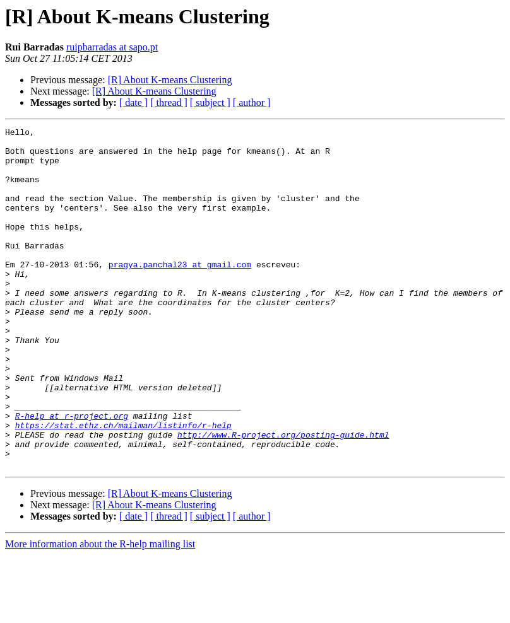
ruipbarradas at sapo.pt (112, 47)
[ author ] (252, 102)
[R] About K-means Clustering (170, 79)
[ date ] (133, 102)
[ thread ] (168, 102)
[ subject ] (210, 102)
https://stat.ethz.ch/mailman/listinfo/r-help (123, 485)
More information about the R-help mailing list (100, 612)
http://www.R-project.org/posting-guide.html (283, 497)
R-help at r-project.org (71, 474)
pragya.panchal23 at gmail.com (180, 292)
